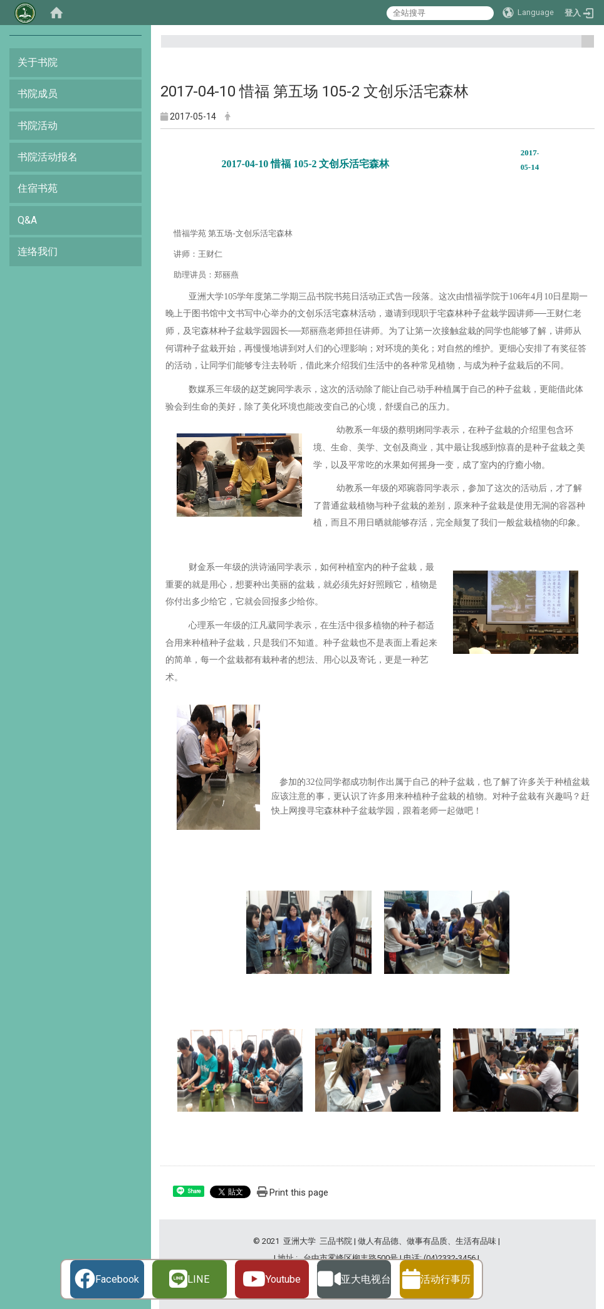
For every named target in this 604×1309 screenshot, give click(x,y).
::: (583, 46)
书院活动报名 (48, 157)
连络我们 (38, 251)
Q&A (27, 220)
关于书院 (38, 62)
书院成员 (38, 94)
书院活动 (38, 126)
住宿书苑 (38, 188)
